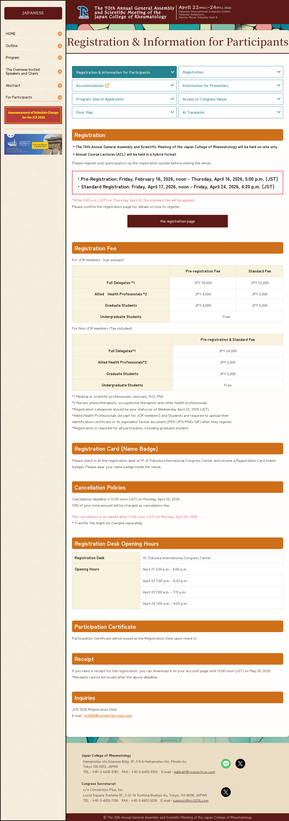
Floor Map (84, 112)
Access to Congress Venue (204, 99)
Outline (12, 45)
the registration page (177, 221)
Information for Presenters (205, 85)
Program (12, 57)
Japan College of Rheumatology (106, 755)
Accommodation (92, 85)
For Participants (19, 96)
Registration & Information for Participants (113, 72)
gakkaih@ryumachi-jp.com (194, 771)
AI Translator (194, 112)
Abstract (13, 85)
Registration (193, 72)
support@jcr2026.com (191, 800)
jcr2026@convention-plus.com (108, 715)
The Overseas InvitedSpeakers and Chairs (23, 71)
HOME (10, 33)
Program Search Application (100, 99)
